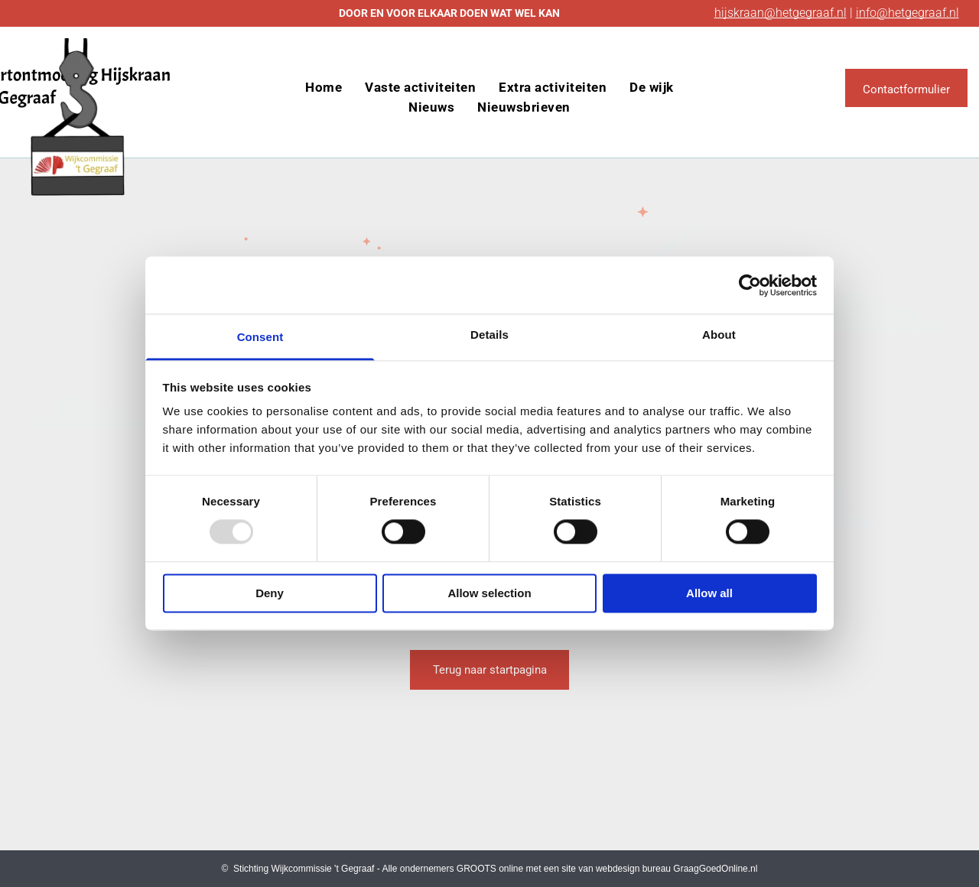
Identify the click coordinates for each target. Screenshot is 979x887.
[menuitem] (323, 88)
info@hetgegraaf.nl (907, 12)
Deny (269, 592)
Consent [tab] (260, 336)
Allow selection (489, 592)
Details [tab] (489, 334)
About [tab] (719, 334)
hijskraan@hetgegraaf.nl (780, 12)
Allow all (709, 592)
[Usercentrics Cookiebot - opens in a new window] (750, 285)
